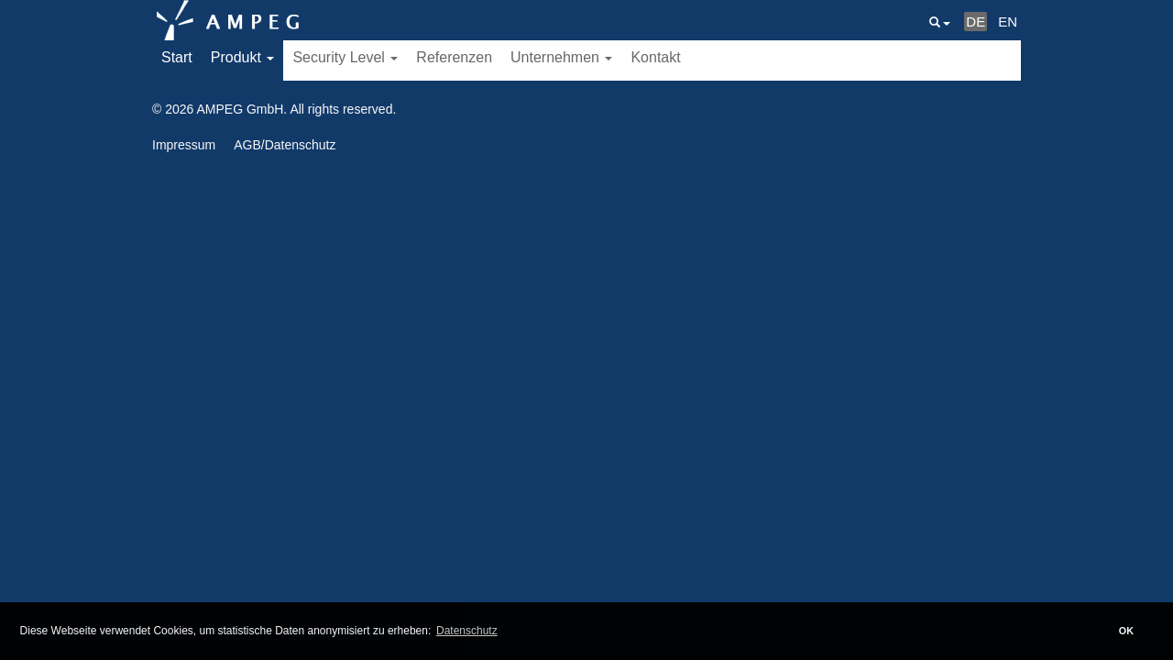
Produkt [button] (243, 57)
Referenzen (454, 57)
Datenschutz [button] (467, 630)
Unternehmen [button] (561, 57)
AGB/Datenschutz (284, 145)
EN (1007, 21)
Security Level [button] (345, 57)
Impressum (183, 145)
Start (176, 57)
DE (975, 21)
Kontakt (655, 57)
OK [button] (1126, 630)
